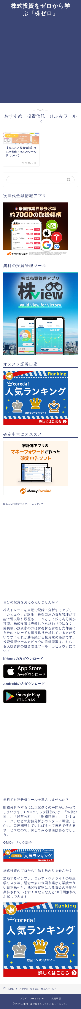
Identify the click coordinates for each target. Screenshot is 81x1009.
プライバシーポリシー (32, 998)
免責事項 (56, 998)
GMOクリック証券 (17, 842)
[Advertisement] (40, 60)
